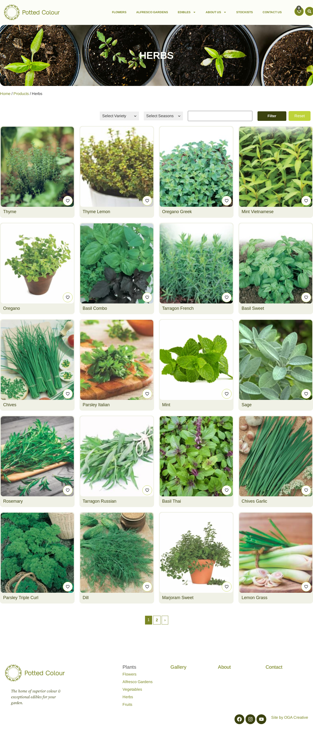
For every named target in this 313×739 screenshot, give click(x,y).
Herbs (128, 697)
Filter (272, 116)
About (224, 667)
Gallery (178, 667)
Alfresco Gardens (138, 682)
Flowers (129, 674)
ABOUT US (216, 12)
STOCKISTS (244, 12)
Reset (299, 116)
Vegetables (132, 689)
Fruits (127, 704)
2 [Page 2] (157, 620)
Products (21, 94)
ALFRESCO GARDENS (152, 12)
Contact (274, 667)
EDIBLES (187, 12)
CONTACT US (272, 12)
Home (5, 94)
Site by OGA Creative (289, 717)
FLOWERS (119, 12)
